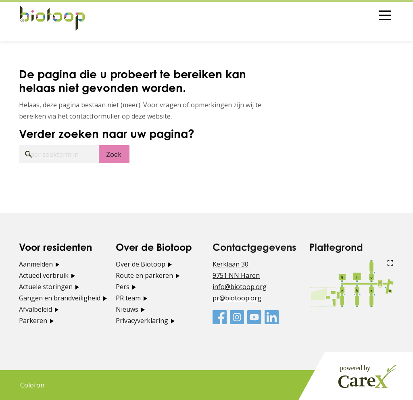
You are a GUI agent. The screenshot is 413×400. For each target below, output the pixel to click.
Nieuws (127, 309)
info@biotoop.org (240, 286)
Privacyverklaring (142, 320)
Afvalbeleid (35, 309)
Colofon (32, 385)
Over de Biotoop (140, 264)
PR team (128, 298)
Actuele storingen (46, 286)
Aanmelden (36, 264)
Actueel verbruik (44, 275)
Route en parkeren (144, 275)
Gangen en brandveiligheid (59, 298)
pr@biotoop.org (237, 298)
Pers (122, 286)
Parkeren (33, 320)
